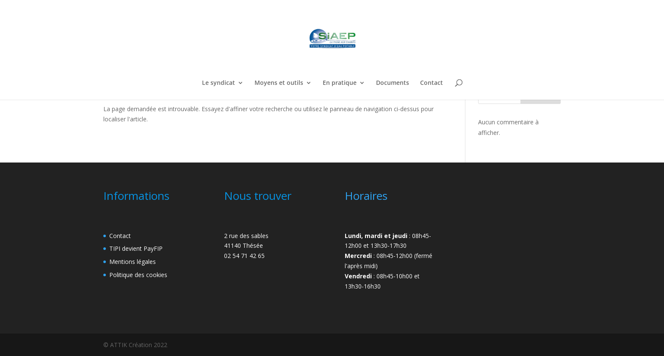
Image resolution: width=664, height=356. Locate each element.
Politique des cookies (138, 275)
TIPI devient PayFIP (136, 248)
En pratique (340, 83)
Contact (431, 83)
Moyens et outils (279, 83)
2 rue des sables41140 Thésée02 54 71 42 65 (246, 246)
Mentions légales (132, 262)
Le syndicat (218, 83)
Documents (392, 83)
